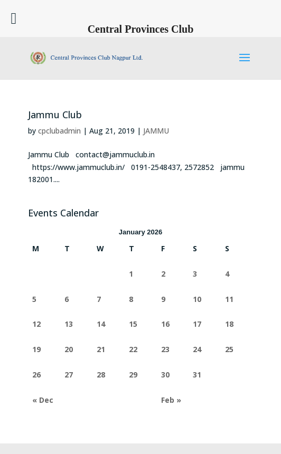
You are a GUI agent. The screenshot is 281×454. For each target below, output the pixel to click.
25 (229, 349)
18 (229, 324)
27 (68, 375)
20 (68, 349)
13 (68, 324)
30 (165, 375)
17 (197, 324)
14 (101, 324)
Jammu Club (55, 114)
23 (165, 349)
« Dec (42, 400)
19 (36, 349)
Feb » (171, 400)
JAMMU (156, 131)
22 (133, 349)
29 (133, 375)
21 (101, 349)
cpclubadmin (59, 131)
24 (197, 349)
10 (197, 299)
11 (229, 299)
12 (36, 324)
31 (197, 375)
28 (101, 375)
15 (133, 324)
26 (36, 375)
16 (165, 324)
